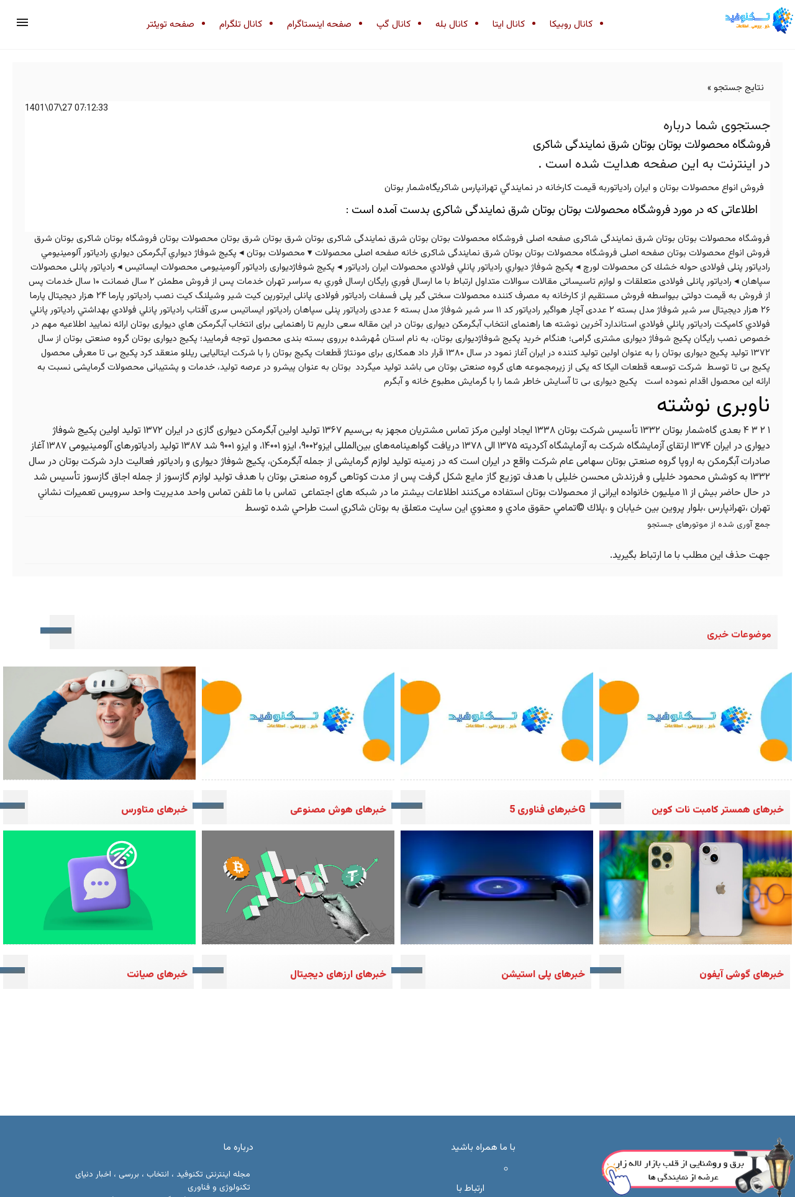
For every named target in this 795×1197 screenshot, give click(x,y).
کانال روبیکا (571, 24)
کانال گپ (393, 24)
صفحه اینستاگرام (319, 24)
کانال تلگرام (240, 24)
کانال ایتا (509, 24)
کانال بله (451, 24)
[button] (22, 22)
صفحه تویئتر (170, 24)
